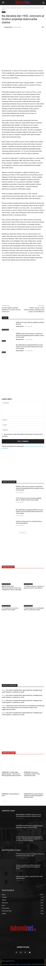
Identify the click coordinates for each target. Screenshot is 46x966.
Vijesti (7, 8)
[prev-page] (3, 356)
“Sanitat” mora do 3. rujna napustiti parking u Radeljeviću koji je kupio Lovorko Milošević (34, 309)
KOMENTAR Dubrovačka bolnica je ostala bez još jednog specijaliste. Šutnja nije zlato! (33, 795)
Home (3, 8)
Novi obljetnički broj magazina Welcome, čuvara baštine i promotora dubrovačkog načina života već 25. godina (29, 346)
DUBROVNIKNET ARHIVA (38, 964)
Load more (23, 532)
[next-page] (6, 356)
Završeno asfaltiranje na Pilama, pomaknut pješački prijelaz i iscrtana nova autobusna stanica (28, 866)
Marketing (11, 964)
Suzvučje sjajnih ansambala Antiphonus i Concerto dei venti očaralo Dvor (11, 309)
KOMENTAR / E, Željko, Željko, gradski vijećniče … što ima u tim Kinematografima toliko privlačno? (11, 774)
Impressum (5, 964)
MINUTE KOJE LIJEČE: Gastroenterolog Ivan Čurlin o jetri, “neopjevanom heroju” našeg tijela (11, 588)
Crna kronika (5, 329)
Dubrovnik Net (8, 27)
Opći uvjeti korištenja (25, 964)
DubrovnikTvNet (6, 584)
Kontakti (17, 964)
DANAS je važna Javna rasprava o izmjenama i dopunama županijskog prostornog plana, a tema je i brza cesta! (30, 335)
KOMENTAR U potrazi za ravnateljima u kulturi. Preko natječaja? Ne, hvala (32, 774)
